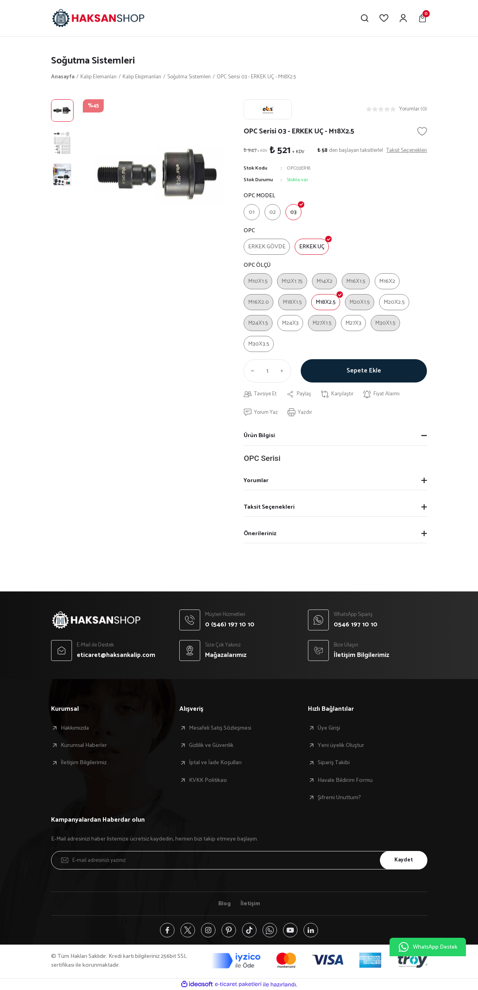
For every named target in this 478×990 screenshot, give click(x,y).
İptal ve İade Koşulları (215, 762)
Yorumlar (256, 480)
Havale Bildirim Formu (345, 780)
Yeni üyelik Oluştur (341, 745)
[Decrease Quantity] (251, 370)
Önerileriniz (260, 533)
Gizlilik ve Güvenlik (211, 745)
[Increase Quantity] (284, 370)
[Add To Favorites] (422, 131)
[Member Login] (403, 18)
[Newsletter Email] (239, 860)
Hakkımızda (75, 728)
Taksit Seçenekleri (269, 507)
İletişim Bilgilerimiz (84, 762)
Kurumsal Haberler (84, 745)
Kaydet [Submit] (403, 859)
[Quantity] (267, 370)
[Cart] (422, 18)
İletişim (250, 903)
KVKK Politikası (208, 780)
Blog (224, 903)
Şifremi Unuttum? (339, 797)
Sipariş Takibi (334, 762)
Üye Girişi (329, 728)
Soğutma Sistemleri (93, 61)
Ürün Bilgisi (259, 435)
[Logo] (98, 18)
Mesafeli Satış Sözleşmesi (220, 728)
